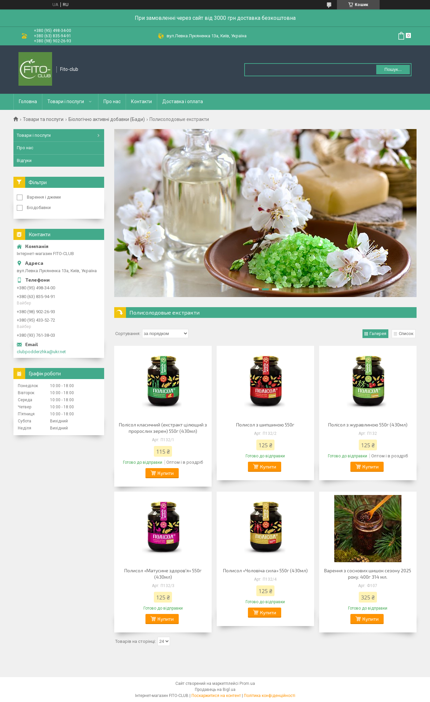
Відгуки (24, 160)
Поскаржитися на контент (216, 695)
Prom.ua (247, 683)
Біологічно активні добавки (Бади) (107, 119)
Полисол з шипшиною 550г (265, 424)
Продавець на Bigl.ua (215, 689)
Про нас (112, 101)
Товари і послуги (65, 101)
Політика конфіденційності (269, 695)
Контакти (141, 101)
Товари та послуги (43, 119)
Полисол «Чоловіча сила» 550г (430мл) (265, 570)
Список (406, 333)
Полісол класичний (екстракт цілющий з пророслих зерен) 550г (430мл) (163, 428)
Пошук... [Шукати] (392, 69)
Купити (166, 473)
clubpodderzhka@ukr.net (41, 351)
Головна (28, 101)
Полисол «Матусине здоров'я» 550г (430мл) (163, 574)
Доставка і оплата (182, 101)
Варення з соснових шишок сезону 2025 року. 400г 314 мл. (367, 574)
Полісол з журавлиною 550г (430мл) (367, 424)
